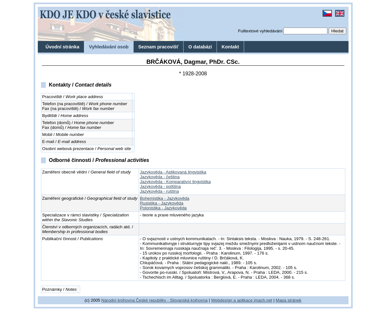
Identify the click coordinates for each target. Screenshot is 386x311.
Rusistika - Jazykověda (162, 203)
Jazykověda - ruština (159, 191)
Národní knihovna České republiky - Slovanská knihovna (154, 300)
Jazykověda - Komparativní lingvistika (175, 181)
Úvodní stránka (62, 46)
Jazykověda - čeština (160, 176)
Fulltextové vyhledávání (260, 31)
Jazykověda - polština (160, 186)
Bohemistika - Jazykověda (164, 198)
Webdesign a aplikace (232, 300)
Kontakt (230, 46)
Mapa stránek (288, 300)
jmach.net (262, 300)
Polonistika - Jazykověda (163, 208)
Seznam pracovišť (158, 46)
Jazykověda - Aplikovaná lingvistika (173, 172)
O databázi (200, 46)
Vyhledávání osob (109, 46)
